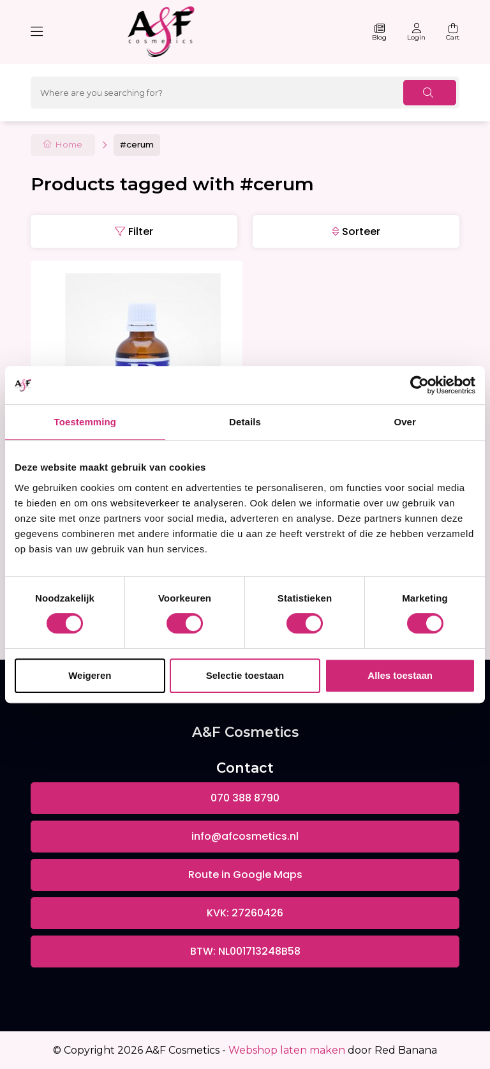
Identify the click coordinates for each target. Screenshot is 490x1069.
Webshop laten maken (286, 1050)
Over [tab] (405, 421)
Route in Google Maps (245, 874)
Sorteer (361, 231)
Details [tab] (245, 421)
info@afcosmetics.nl (245, 836)
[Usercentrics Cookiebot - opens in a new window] (419, 385)
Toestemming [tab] (85, 421)
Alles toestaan (400, 675)
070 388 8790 (245, 798)
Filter (140, 231)
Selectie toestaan (245, 675)
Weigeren (89, 675)
